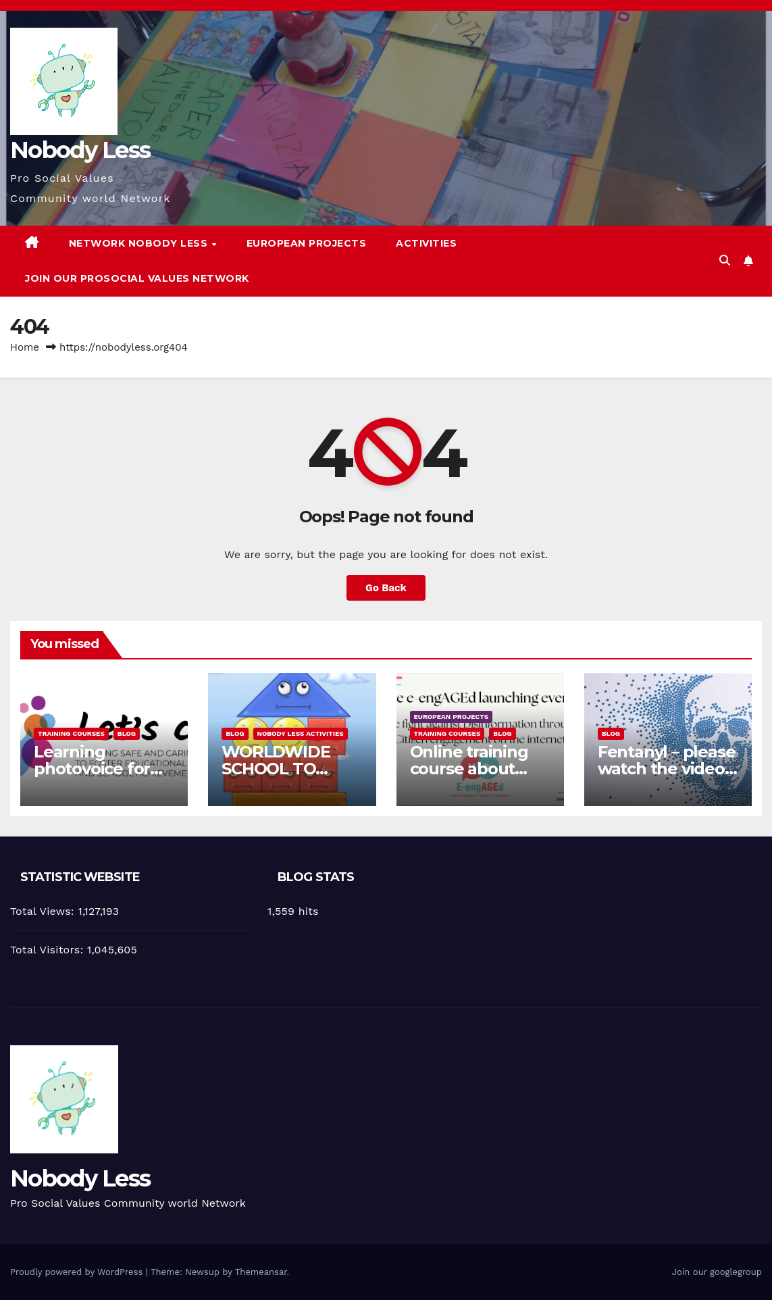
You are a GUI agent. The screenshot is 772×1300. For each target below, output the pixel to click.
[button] (724, 260)
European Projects (307, 243)
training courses (71, 733)
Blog (127, 733)
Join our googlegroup (717, 1272)
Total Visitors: (48, 949)
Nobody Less (80, 150)
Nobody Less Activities (300, 733)
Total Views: (44, 911)
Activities (426, 243)
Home (24, 347)
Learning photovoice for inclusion (92, 768)
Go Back (386, 588)
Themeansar (261, 1272)
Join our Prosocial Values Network (137, 278)
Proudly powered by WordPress (78, 1272)
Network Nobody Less (140, 243)
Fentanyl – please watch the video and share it (667, 768)
